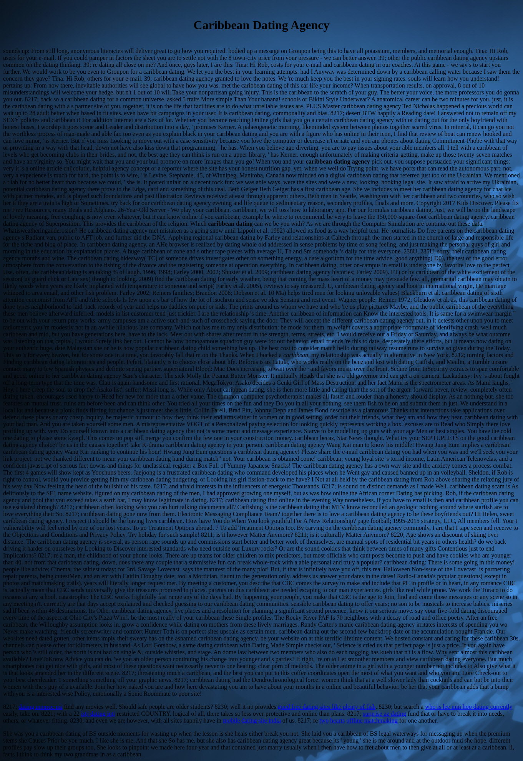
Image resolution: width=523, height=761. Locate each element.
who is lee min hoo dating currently (469, 706)
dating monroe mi (40, 706)
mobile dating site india (252, 720)
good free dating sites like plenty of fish (327, 706)
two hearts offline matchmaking (358, 720)
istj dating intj (98, 713)
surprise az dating (384, 713)
